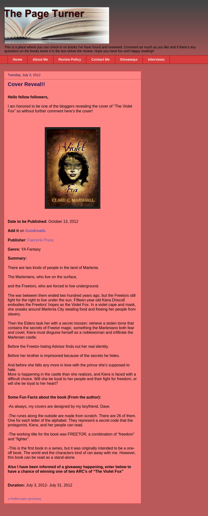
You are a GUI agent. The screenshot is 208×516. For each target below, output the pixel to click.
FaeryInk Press (41, 240)
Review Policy (70, 59)
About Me (40, 59)
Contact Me (100, 59)
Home (17, 59)
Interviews (156, 59)
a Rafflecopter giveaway (24, 499)
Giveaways (129, 59)
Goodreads (35, 231)
